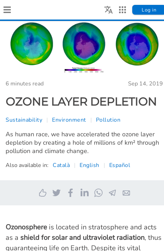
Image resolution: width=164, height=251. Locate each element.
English (89, 165)
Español (120, 165)
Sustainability (24, 120)
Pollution (108, 120)
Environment (69, 120)
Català (61, 165)
